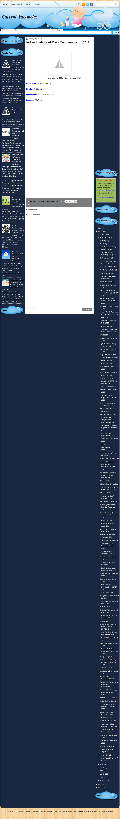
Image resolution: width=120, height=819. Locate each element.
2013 (100, 784)
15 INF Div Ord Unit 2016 (108, 270)
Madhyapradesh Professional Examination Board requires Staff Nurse (17, 159)
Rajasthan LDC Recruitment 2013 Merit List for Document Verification (18, 133)
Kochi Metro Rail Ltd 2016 (108, 387)
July (101, 244)
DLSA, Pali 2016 (105, 755)
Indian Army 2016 (105, 360)
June (102, 764)
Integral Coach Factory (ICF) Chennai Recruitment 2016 (107, 420)
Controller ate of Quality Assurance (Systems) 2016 (107, 662)
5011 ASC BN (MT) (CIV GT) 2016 (17, 110)
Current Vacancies (16, 4)
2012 (100, 787)
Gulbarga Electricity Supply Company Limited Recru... (108, 692)
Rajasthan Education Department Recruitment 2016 (108, 397)
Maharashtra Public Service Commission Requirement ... (109, 684)
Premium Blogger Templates (103, 811)
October (103, 234)
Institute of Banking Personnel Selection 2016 (107, 546)
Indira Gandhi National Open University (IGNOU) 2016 (109, 293)
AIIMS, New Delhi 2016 (107, 668)
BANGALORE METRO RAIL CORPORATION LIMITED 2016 (108, 381)
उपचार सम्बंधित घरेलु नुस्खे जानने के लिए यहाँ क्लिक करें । (49, 181)
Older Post (87, 309)
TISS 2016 (103, 444)
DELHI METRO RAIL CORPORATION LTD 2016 (107, 301)
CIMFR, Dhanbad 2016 (107, 282)
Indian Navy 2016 (105, 363)
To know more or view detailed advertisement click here (47, 106)
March (102, 774)
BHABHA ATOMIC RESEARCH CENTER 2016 (108, 587)
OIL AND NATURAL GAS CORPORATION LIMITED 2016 (108, 626)
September (104, 237)
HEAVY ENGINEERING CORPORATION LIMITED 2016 (107, 475)
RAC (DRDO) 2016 (106, 657)
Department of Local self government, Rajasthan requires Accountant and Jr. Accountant (13, 284)
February (103, 777)
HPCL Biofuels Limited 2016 (109, 501)
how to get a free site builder (68, 811)
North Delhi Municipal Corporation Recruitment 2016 (108, 515)
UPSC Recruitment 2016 (108, 698)
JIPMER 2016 (104, 481)
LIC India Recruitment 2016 (109, 484)
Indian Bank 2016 (105, 326)
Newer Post (31, 309)
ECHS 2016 (103, 335)
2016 (100, 231)
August (102, 241)
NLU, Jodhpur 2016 (106, 258)
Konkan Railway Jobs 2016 (108, 701)
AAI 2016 (102, 470)
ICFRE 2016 (103, 317)
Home (5, 4)
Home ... (28, 4)
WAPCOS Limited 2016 (107, 267)
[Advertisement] (59, 286)
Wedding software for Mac (49, 811)
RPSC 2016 (103, 621)
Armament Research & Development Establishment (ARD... (108, 464)
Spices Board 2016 (106, 592)
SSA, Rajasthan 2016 (106, 273)
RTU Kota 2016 (104, 607)
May (101, 768)
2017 (100, 228)
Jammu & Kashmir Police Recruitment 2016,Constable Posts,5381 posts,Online (11, 88)
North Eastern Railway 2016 (109, 372)
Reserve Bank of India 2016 (109, 459)
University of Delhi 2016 (107, 746)
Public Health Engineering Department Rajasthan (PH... (108, 427)
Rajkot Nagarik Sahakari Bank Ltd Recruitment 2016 (107, 507)
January (103, 780)
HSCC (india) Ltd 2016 (107, 414)
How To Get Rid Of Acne (86, 811)
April (101, 771)
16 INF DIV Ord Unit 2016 (108, 721)
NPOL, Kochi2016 (105, 493)
